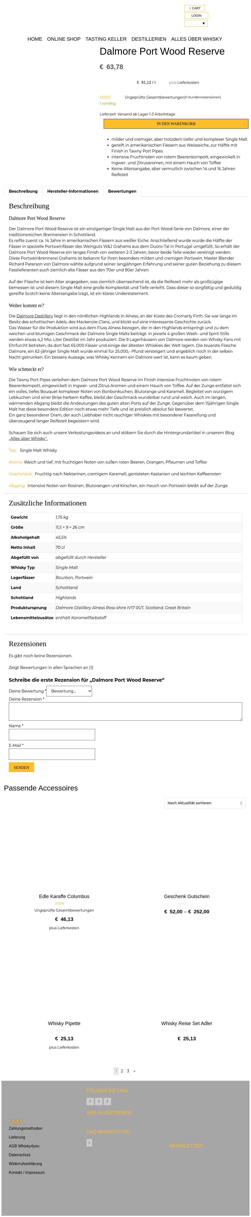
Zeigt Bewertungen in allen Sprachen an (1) (51, 667)
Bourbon (64, 577)
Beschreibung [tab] (23, 191)
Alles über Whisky (196, 39)
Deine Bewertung (27, 691)
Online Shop (64, 39)
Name (16, 726)
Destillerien (148, 39)
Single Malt (67, 567)
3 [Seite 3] (128, 1071)
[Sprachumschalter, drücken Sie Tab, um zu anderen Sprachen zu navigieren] (196, 23)
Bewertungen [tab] (122, 191)
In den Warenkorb (176, 124)
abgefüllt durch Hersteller (81, 557)
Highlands (66, 597)
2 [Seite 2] (122, 1071)
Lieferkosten (188, 82)
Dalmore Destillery (34, 316)
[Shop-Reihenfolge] (205, 803)
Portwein (84, 577)
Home (34, 39)
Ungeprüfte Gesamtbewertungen (154, 97)
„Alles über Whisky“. (28, 438)
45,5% (61, 537)
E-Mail (16, 745)
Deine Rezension (26, 699)
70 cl (60, 547)
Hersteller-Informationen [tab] (73, 191)
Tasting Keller (106, 39)
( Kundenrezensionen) (202, 97)
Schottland (66, 587)
